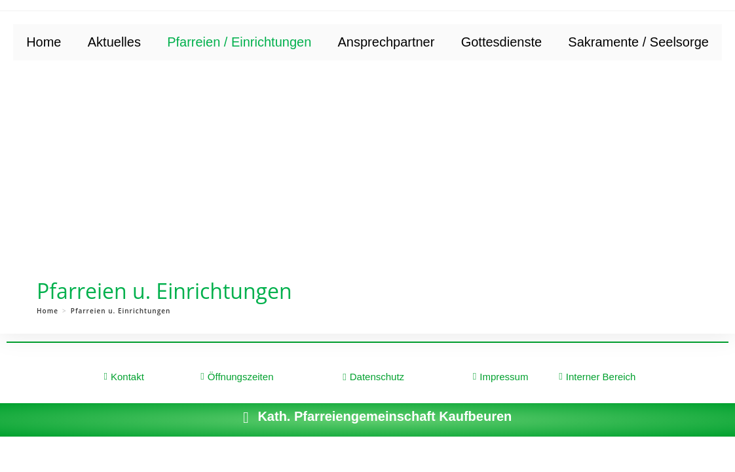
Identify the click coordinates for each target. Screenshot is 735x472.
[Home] (47, 310)
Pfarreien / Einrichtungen (239, 42)
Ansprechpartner (386, 42)
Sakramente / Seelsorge (638, 42)
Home (43, 42)
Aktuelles (114, 42)
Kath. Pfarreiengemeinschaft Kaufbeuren (384, 416)
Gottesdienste (501, 42)
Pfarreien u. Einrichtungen (121, 310)
